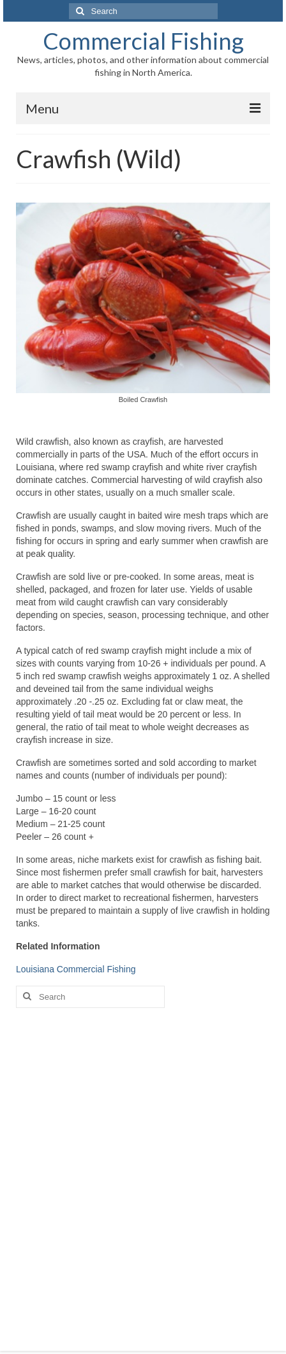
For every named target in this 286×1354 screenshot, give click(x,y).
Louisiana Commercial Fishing (76, 969)
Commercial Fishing (143, 41)
